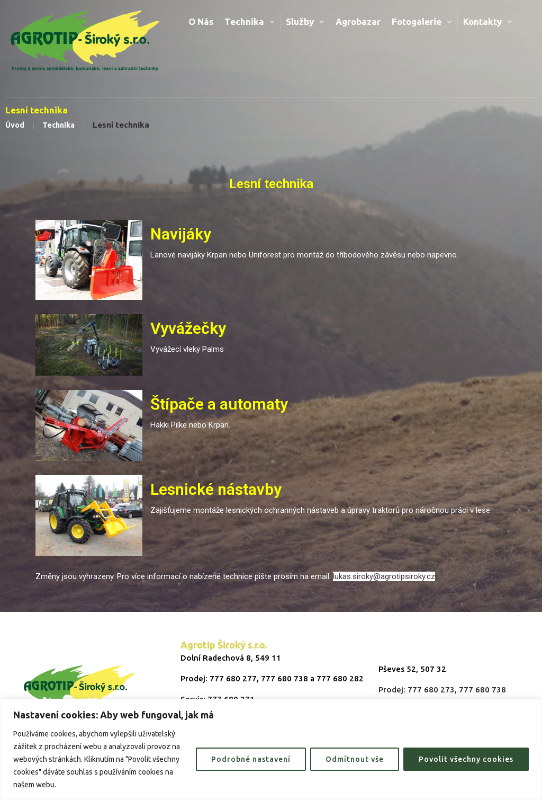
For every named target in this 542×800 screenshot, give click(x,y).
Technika (58, 125)
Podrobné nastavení (251, 759)
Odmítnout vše (355, 759)
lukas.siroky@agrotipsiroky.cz (384, 576)
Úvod (14, 125)
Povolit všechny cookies (466, 759)
